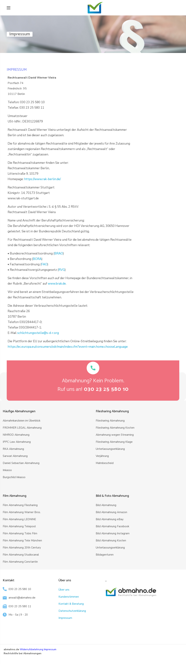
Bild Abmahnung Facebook (112, 526)
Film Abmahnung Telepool (19, 526)
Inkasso (7, 470)
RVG (61, 270)
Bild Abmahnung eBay (110, 519)
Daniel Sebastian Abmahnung (21, 463)
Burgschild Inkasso (14, 477)
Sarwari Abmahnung (15, 456)
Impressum (65, 618)
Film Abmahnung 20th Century (22, 547)
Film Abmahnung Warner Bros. (22, 512)
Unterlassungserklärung (110, 449)
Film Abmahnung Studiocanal (21, 554)
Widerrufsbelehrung (31, 649)
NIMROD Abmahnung (16, 435)
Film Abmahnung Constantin (20, 562)
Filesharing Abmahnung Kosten (115, 427)
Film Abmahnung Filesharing (20, 505)
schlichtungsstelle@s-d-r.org (38, 333)
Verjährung (102, 456)
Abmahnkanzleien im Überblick (21, 420)
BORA (37, 259)
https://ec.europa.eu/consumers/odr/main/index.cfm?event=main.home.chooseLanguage (68, 347)
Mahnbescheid (105, 463)
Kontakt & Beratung (71, 604)
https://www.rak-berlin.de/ (42, 179)
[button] (106, 389)
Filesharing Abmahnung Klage (114, 442)
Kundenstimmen (68, 597)
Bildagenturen (105, 554)
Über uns (63, 589)
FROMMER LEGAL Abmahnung (22, 427)
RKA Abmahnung (13, 449)
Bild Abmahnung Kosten (111, 540)
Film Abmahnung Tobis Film (20, 533)
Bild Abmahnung (106, 505)
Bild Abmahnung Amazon (111, 512)
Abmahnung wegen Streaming (115, 435)
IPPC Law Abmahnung (17, 442)
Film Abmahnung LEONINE (19, 519)
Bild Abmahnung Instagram (113, 533)
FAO (44, 264)
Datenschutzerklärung (72, 611)
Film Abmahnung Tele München (22, 540)
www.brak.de (57, 283)
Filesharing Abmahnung (110, 420)
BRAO (58, 253)
